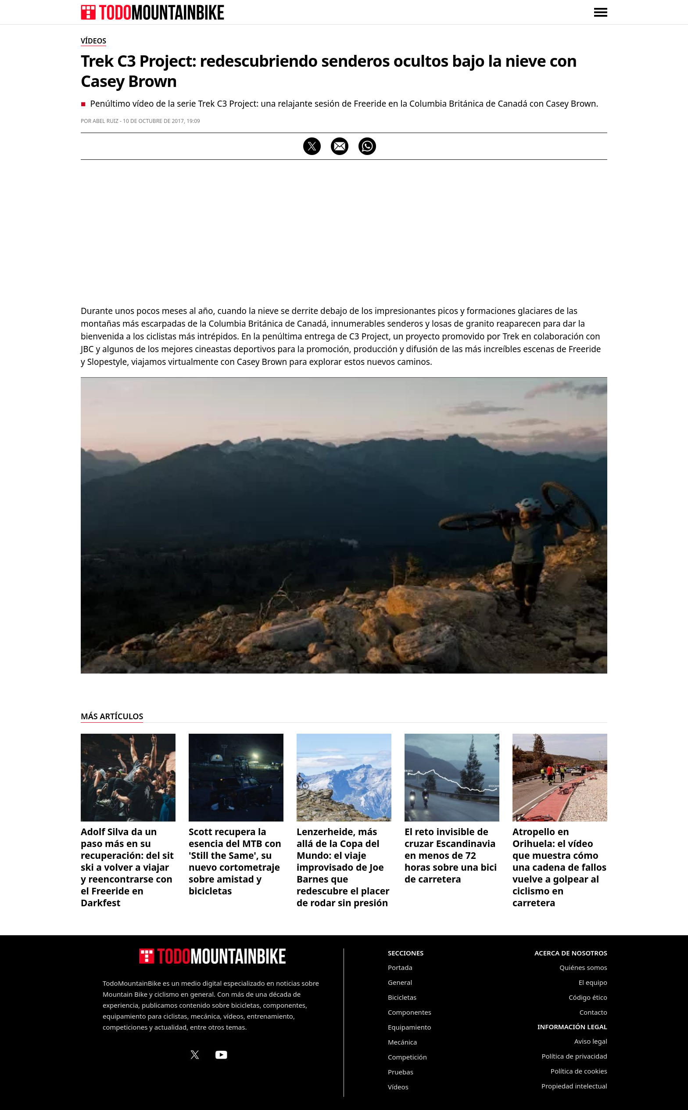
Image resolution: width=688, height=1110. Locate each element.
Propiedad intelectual (574, 1085)
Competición (407, 1056)
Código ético (588, 997)
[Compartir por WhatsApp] (367, 146)
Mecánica (402, 1042)
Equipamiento (409, 1027)
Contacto (593, 1012)
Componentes (409, 1012)
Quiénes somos (583, 967)
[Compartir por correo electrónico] (339, 146)
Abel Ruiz (105, 121)
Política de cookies (579, 1071)
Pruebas (400, 1071)
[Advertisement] (344, 230)
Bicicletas (402, 997)
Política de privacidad (574, 1056)
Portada (400, 967)
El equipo (593, 982)
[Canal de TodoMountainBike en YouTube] (221, 1054)
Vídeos (398, 1086)
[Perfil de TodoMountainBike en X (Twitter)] (195, 1054)
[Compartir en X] (312, 146)
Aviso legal (590, 1041)
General (400, 982)
